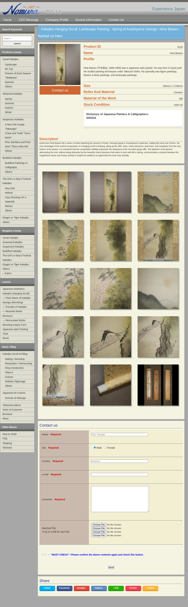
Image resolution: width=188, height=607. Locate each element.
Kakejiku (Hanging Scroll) (16, 293)
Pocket (133, 593)
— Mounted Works (12, 311)
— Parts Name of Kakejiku (17, 298)
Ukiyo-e (9, 372)
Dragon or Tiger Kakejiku (16, 217)
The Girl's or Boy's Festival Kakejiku (17, 181)
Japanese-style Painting (15, 329)
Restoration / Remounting (18, 363)
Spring (8, 98)
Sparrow (9, 82)
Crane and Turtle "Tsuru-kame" (18, 135)
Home (7, 20)
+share (150, 593)
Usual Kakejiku (10, 59)
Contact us (60, 90)
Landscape (11, 64)
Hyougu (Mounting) (13, 302)
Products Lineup (11, 52)
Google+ (82, 593)
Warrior (9, 206)
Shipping (7, 443)
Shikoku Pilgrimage (15, 381)
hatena (99, 593)
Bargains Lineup (11, 230)
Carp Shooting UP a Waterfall (15, 199)
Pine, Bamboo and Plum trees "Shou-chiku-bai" (18, 144)
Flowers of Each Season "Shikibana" (18, 75)
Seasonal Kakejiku (12, 93)
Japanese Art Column (14, 392)
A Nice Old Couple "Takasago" (14, 126)
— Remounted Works (14, 320)
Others (8, 86)
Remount (7, 316)
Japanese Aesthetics (13, 289)
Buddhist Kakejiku (12, 157)
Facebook (64, 593)
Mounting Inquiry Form (14, 324)
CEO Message (29, 20)
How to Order (10, 434)
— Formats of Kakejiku (15, 306)
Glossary (7, 447)
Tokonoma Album (12, 405)
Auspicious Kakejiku (13, 119)
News (6, 418)
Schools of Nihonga (15, 398)
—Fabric (7, 273)
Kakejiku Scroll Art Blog (15, 354)
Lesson (6, 281)
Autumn (9, 107)
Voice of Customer (12, 409)
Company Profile (57, 20)
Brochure (7, 414)
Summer (9, 103)
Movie (6, 338)
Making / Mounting (14, 359)
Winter (8, 112)
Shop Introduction (14, 368)
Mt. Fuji (9, 69)
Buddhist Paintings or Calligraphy (16, 165)
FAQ (5, 438)
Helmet (8, 192)
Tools (5, 333)
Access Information (88, 20)
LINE (116, 593)
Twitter (47, 593)
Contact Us (116, 20)
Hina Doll (10, 188)
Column (9, 377)
